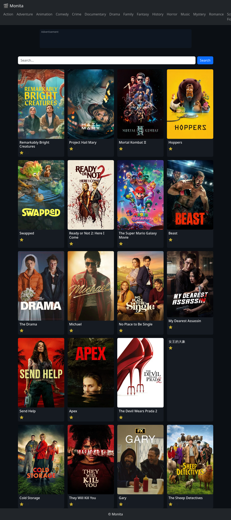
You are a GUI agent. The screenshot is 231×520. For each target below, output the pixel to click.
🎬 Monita (13, 6)
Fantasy (143, 14)
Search (205, 60)
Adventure (24, 14)
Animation (44, 14)
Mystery (199, 14)
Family (128, 14)
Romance (216, 14)
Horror (172, 14)
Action (8, 14)
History (157, 14)
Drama (114, 14)
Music (185, 14)
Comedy (62, 14)
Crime (76, 14)
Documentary (95, 14)
